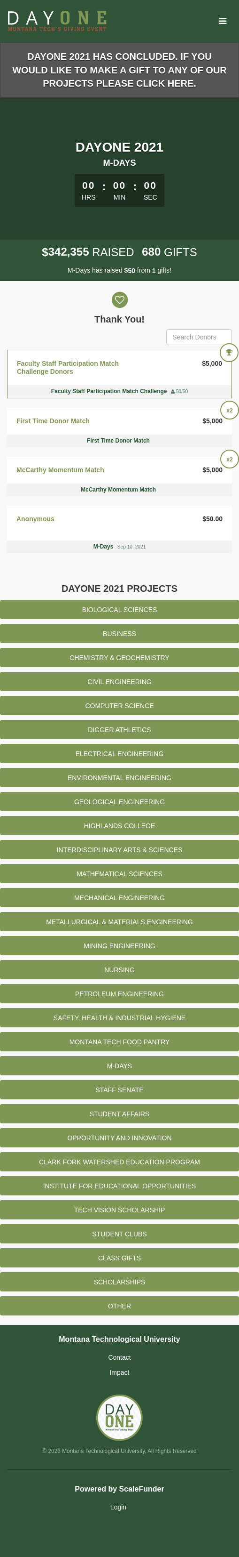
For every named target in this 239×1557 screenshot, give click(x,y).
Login (118, 1507)
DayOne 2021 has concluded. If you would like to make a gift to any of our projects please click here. (119, 70)
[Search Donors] (199, 337)
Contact (119, 1357)
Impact (119, 1372)
